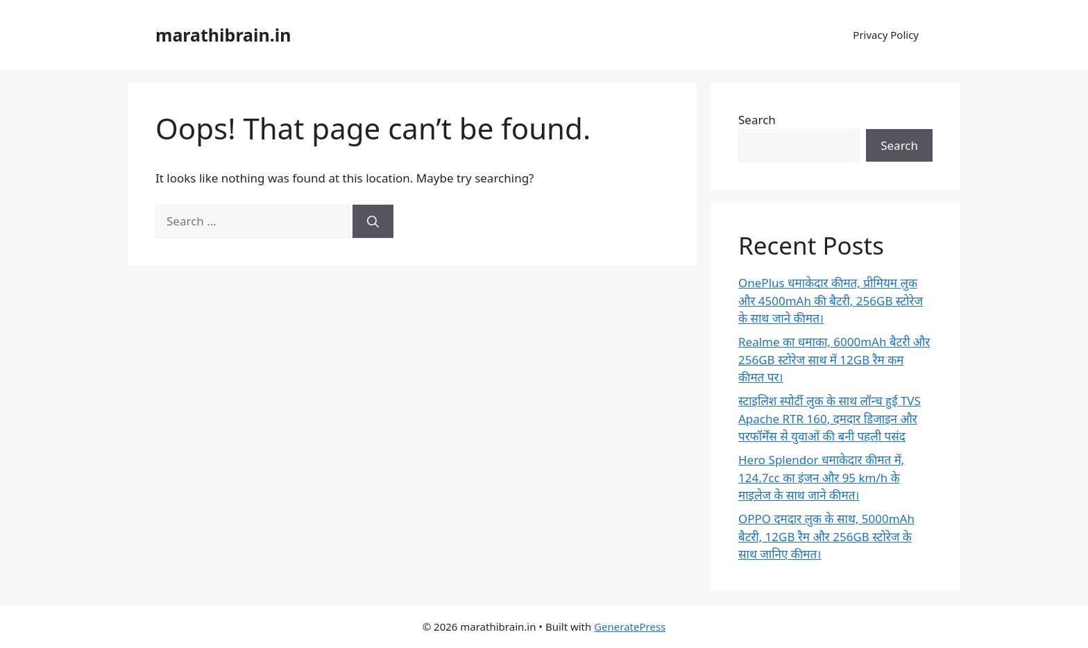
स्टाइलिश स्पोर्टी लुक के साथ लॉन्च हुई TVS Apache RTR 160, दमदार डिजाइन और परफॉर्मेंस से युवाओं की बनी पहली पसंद (829, 418)
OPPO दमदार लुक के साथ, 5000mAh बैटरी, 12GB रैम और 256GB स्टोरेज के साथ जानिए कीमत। (826, 536)
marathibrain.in (223, 34)
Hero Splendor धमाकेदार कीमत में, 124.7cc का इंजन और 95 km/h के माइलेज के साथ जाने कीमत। (821, 477)
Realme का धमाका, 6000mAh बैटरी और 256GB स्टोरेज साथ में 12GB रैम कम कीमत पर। (834, 359)
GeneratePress (629, 626)
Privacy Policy (886, 35)
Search (757, 120)
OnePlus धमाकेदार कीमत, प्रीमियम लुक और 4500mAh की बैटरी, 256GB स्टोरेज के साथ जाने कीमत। (830, 300)
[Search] (372, 221)
